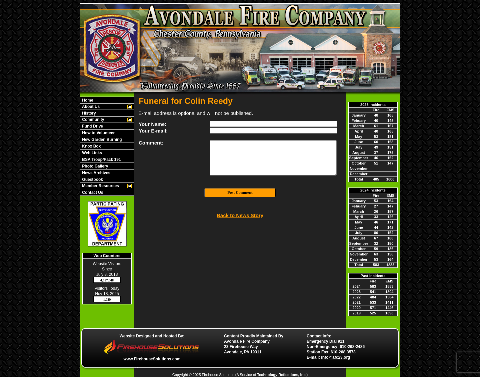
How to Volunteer (98, 133)
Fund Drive (92, 126)
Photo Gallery (94, 166)
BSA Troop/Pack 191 (101, 159)
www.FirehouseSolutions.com (152, 359)
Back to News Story (240, 215)
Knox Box (91, 146)
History (88, 113)
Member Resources (100, 186)
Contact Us (92, 192)
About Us (90, 106)
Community (92, 119)
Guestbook (92, 179)
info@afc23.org (335, 357)
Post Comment (240, 192)
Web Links (91, 153)
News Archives (95, 173)
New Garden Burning (101, 139)
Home (87, 100)
